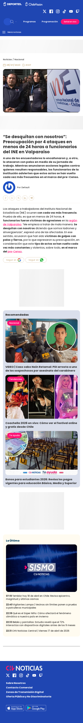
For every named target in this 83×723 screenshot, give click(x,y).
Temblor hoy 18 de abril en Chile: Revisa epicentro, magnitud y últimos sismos (38, 597)
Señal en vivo (70, 21)
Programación (50, 21)
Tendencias (15, 379)
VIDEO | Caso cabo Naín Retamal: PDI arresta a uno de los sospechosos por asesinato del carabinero (41, 368)
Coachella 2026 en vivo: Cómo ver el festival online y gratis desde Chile (41, 425)
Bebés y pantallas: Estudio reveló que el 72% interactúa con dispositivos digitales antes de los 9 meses (40, 624)
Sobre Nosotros (16, 683)
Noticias (7, 59)
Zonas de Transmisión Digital (25, 692)
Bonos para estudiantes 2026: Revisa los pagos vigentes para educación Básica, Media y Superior (41, 481)
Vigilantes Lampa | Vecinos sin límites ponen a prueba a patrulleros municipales (41, 606)
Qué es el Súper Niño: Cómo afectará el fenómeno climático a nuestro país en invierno (38, 615)
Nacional (19, 59)
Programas (29, 21)
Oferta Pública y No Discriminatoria (28, 696)
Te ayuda (14, 435)
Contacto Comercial (19, 687)
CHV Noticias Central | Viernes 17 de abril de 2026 (37, 630)
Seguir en (13, 260)
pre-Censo (15, 251)
